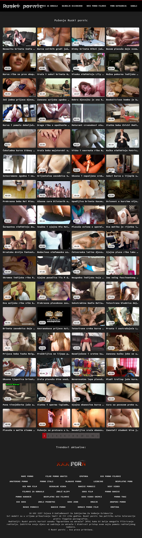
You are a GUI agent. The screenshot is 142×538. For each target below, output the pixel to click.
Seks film (87, 491)
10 (82, 435)
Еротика (84, 476)
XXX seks (21, 502)
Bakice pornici (86, 486)
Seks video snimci (91, 496)
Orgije (94, 502)
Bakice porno (58, 507)
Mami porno (27, 476)
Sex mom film (29, 486)
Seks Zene (72, 502)
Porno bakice (112, 491)
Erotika (115, 507)
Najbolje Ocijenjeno (72, 6)
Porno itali (46, 481)
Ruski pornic (59, 529)
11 (87, 435)
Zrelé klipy (63, 491)
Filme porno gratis (56, 476)
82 (93, 435)
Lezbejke (98, 481)
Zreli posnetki (46, 502)
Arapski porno (118, 502)
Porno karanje (23, 496)
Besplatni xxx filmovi (56, 496)
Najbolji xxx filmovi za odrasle (41, 6)
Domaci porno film (88, 507)
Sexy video (113, 486)
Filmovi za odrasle (33, 491)
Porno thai (120, 496)
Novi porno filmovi (96, 6)
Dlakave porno (73, 481)
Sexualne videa (57, 486)
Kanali (134, 6)
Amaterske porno (19, 481)
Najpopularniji (12, 6)
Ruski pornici (31, 507)
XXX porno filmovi (110, 476)
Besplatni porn (123, 481)
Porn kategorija (118, 6)
